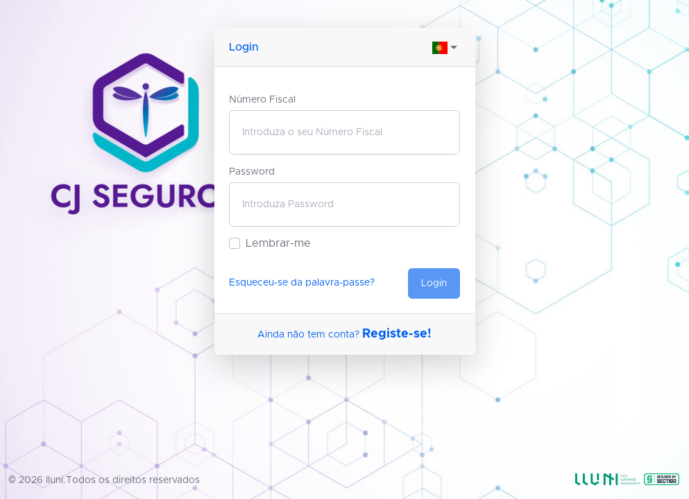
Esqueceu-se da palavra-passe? (302, 283)
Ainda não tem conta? (344, 335)
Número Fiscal (262, 100)
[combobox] (446, 47)
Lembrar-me (278, 243)
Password (252, 172)
